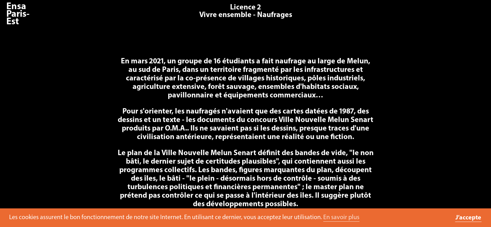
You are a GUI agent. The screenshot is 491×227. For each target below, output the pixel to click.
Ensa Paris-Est (18, 14)
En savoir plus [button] (341, 217)
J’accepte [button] (468, 218)
